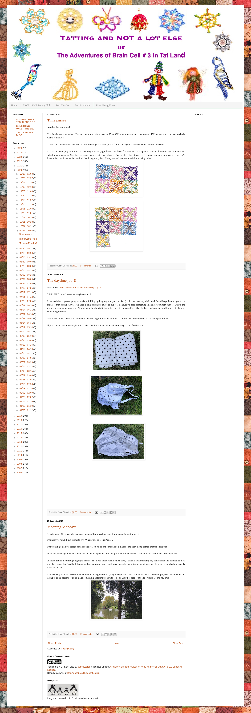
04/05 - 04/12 (26, 353)
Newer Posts (54, 643)
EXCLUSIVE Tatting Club (37, 105)
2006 (19, 472)
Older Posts (178, 643)
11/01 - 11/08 (26, 208)
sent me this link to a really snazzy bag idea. (82, 287)
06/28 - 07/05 (26, 301)
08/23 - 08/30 (26, 266)
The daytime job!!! (61, 280)
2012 (19, 446)
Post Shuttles (62, 105)
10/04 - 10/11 (26, 226)
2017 (19, 424)
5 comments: (86, 266)
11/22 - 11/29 (26, 195)
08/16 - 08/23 (26, 270)
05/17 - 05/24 (26, 327)
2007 (19, 468)
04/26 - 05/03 (26, 340)
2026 (19, 148)
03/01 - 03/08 (26, 375)
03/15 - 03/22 (26, 366)
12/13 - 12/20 (26, 182)
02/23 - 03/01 (26, 379)
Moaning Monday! (61, 527)
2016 (19, 428)
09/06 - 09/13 (26, 257)
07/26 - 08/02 (26, 283)
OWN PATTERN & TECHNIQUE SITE (25, 121)
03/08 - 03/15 (26, 371)
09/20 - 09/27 (26, 248)
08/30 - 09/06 (26, 261)
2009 (19, 459)
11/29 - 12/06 (26, 191)
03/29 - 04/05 (26, 358)
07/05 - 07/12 (26, 296)
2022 (19, 161)
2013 (19, 442)
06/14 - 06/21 (26, 309)
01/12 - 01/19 (26, 406)
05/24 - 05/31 (26, 323)
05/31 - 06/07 (26, 318)
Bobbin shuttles (83, 105)
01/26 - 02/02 (26, 397)
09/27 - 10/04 (26, 230)
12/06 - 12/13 (26, 187)
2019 (19, 416)
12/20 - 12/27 (26, 178)
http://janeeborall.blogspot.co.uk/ (83, 673)
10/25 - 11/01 (26, 213)
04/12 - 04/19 (26, 349)
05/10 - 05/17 (26, 331)
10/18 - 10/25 (26, 217)
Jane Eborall (84, 666)
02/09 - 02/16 (26, 388)
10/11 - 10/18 (26, 222)
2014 (19, 437)
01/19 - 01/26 (26, 401)
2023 (19, 157)
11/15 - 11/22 (26, 200)
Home (14, 105)
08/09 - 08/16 (26, 275)
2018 (19, 420)
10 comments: (86, 634)
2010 (19, 455)
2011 (19, 450)
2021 (19, 165)
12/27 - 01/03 (26, 174)
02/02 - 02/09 (26, 392)
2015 (19, 433)
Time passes (56, 120)
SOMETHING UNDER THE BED (25, 127)
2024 (19, 152)
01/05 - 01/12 (26, 410)
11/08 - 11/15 (26, 204)
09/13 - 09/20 (26, 253)
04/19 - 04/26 (26, 344)
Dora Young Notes (105, 105)
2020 (19, 170)
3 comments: (86, 512)
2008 (19, 464)
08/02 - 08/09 (26, 279)
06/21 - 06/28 (26, 305)
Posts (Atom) (67, 648)
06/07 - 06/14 (26, 314)
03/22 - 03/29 (26, 362)
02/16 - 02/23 (26, 384)
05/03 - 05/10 (26, 336)
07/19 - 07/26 (26, 288)
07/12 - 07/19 (26, 292)
